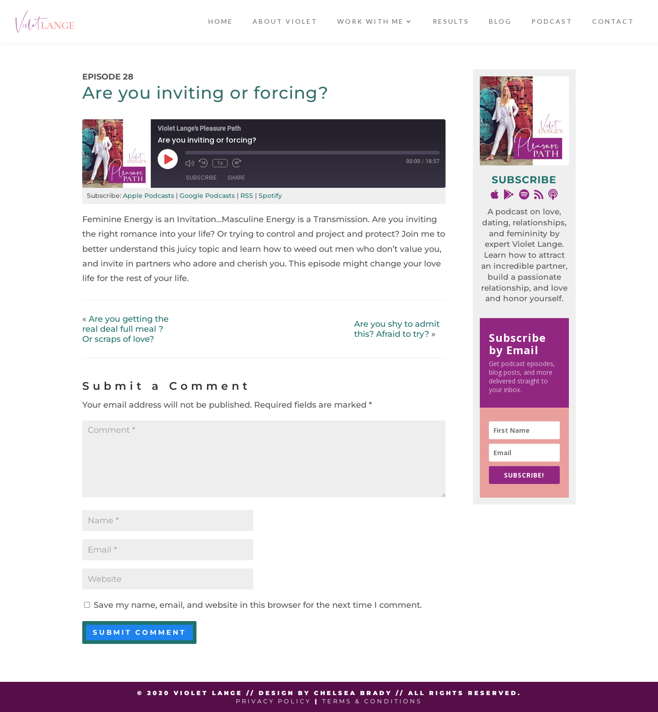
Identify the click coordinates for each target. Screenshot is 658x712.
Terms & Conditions (372, 701)
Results (451, 21)
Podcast (552, 21)
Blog (500, 21)
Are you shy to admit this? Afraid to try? (397, 329)
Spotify (270, 195)
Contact (613, 21)
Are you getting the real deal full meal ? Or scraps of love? (125, 329)
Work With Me (370, 21)
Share (236, 177)
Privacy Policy (273, 701)
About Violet (285, 21)
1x (220, 163)
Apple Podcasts (148, 195)
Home (220, 21)
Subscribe (201, 177)
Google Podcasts (207, 195)
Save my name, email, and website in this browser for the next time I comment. (258, 605)
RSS (246, 195)
